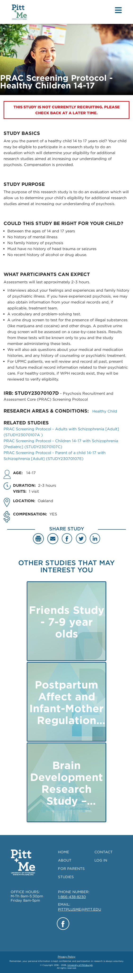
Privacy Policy (66, 956)
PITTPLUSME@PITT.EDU (79, 909)
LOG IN (100, 860)
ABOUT (64, 860)
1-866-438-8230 (72, 897)
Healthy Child (104, 411)
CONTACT (103, 852)
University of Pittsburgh (80, 965)
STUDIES (66, 877)
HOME (63, 852)
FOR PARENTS (71, 869)
